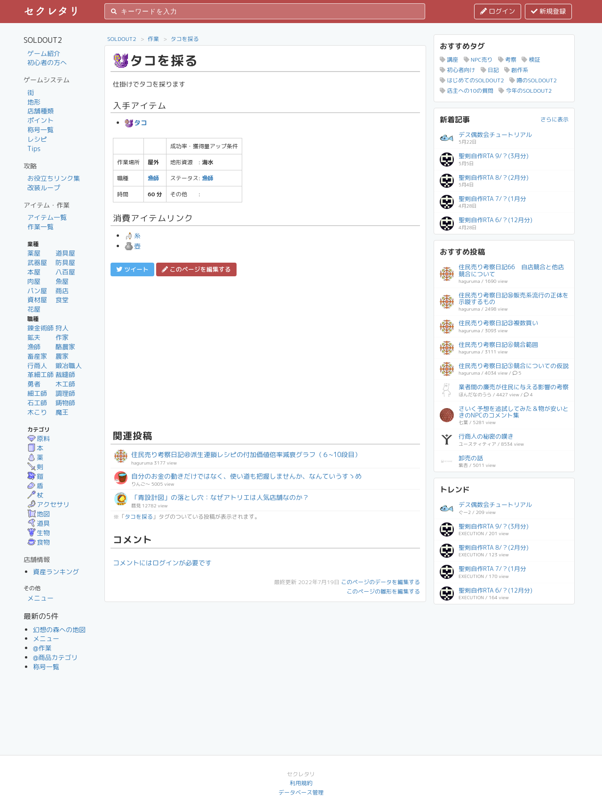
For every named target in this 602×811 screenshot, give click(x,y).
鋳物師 (65, 402)
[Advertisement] (265, 352)
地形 (33, 101)
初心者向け (457, 70)
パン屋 (37, 290)
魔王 (62, 412)
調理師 (65, 393)
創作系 (516, 70)
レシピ (37, 139)
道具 (38, 523)
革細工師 (40, 374)
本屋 (33, 271)
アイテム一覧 (47, 217)
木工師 (65, 383)
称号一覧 (40, 129)
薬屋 (33, 253)
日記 (490, 70)
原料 (38, 438)
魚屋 (62, 281)
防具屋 (65, 262)
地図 (38, 513)
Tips (33, 148)
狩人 (62, 327)
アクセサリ (48, 504)
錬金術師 (40, 327)
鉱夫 (33, 337)
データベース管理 (301, 792)
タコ (136, 122)
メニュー (40, 598)
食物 (38, 542)
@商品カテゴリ (55, 657)
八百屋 (65, 271)
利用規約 (301, 783)
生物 (38, 532)
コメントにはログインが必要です (162, 562)
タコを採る (185, 39)
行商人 (37, 365)
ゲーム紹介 (43, 53)
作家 (62, 337)
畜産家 (37, 356)
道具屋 (65, 253)
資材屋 (37, 299)
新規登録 (548, 11)
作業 (153, 39)
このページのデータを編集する (380, 582)
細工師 (37, 393)
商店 (62, 290)
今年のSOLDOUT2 (525, 91)
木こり (37, 412)
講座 (449, 60)
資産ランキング (56, 571)
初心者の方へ (47, 62)
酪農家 (65, 346)
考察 (507, 60)
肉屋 (33, 281)
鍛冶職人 (68, 365)
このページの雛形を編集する (383, 591)
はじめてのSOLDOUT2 (472, 80)
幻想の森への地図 (59, 629)
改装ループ (43, 187)
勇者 (33, 383)
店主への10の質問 (466, 91)
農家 (62, 356)
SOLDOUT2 (121, 39)
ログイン (497, 11)
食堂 (62, 299)
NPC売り (478, 60)
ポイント (40, 120)
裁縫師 (65, 374)
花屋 (33, 309)
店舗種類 (40, 110)
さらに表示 (554, 119)
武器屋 (37, 262)
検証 (531, 60)
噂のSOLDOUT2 (533, 80)
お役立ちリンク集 (53, 178)
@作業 (42, 647)
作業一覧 (40, 226)
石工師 (37, 402)
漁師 (33, 346)
